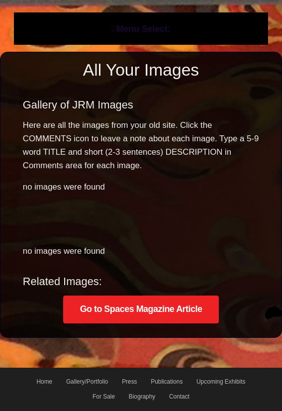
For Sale (104, 396)
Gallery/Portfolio (87, 381)
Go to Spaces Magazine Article (141, 309)
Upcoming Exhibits (220, 381)
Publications (167, 381)
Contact (179, 396)
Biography (142, 396)
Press (129, 381)
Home (44, 381)
